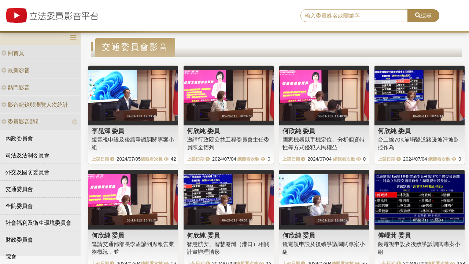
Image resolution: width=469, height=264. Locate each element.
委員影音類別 (21, 121)
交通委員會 (19, 189)
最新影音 (15, 70)
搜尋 (423, 15)
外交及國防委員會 (27, 172)
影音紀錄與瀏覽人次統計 (34, 105)
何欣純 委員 (203, 131)
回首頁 (12, 53)
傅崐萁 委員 (394, 235)
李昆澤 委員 (108, 131)
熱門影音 (15, 87)
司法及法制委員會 (27, 155)
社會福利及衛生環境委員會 (38, 223)
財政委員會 (19, 239)
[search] (354, 15)
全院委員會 (19, 206)
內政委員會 (19, 138)
